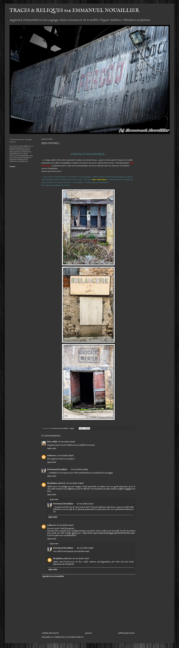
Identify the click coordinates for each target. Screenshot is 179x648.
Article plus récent (50, 633)
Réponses (54, 499)
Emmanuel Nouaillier (57, 469)
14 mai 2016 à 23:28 (79, 469)
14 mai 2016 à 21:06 (66, 442)
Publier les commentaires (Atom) (68, 637)
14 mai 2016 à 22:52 (65, 455)
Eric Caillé (52, 442)
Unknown (51, 455)
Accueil (88, 633)
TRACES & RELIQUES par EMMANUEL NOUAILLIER (74, 10)
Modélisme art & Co (56, 483)
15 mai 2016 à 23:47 (65, 525)
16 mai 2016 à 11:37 (80, 558)
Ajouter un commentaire (53, 576)
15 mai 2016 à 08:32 (75, 483)
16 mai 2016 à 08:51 (85, 548)
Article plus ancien (126, 633)
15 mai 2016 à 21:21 (85, 504)
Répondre (51, 448)
